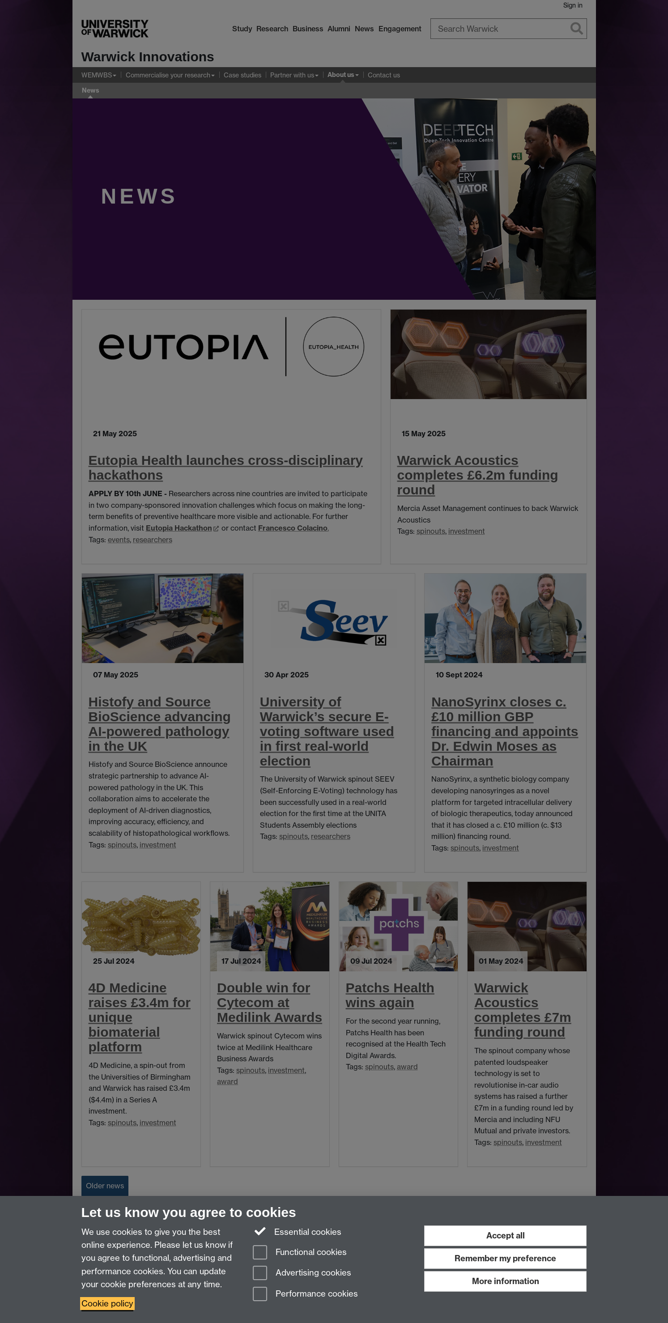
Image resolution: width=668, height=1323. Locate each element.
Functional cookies (300, 1253)
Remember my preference (505, 1258)
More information (505, 1281)
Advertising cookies (302, 1273)
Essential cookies (297, 1231)
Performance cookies (305, 1294)
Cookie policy (107, 1303)
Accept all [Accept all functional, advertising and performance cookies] (505, 1235)
